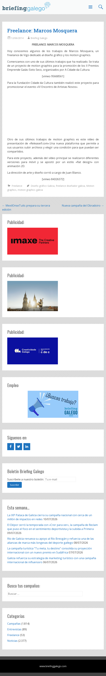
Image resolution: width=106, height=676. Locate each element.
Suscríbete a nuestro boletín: (25, 479)
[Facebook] (10, 446)
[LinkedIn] (26, 446)
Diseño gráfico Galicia (43, 185)
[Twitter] (18, 446)
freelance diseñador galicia (70, 185)
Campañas (14, 623)
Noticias (12, 641)
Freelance (17, 185)
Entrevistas (14, 629)
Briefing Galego (39, 38)
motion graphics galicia (30, 189)
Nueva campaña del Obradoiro (83, 205)
